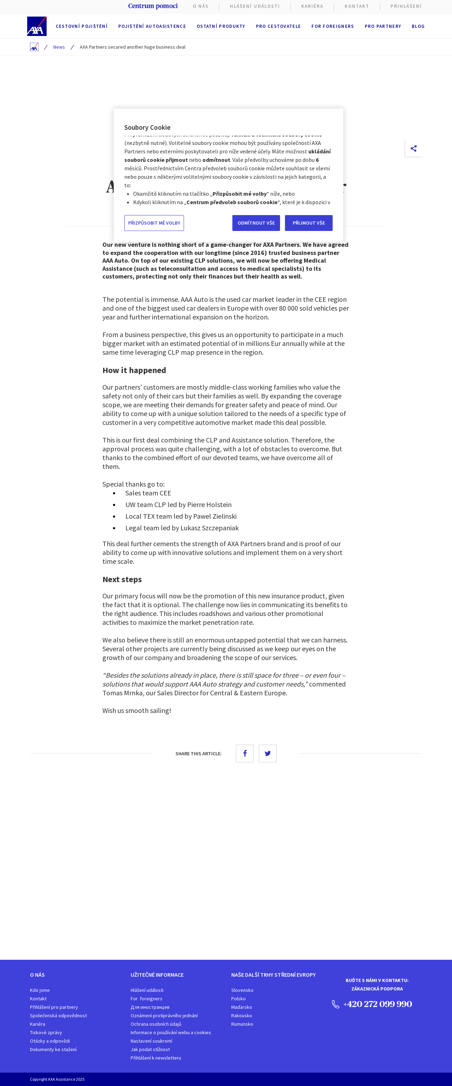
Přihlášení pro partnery (54, 1007)
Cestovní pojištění (82, 26)
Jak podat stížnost (150, 1049)
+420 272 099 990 (372, 1003)
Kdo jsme (40, 990)
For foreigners (332, 26)
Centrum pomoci (153, 6)
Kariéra (37, 1024)
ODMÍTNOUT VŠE (256, 223)
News (59, 47)
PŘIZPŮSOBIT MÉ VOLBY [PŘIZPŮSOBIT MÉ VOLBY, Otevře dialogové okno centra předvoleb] (154, 223)
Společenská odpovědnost (58, 1015)
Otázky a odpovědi (50, 1041)
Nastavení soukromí (151, 1041)
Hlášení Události (255, 6)
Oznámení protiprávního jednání (164, 1015)
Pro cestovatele (278, 26)
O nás (201, 6)
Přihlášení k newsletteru (156, 1058)
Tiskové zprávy (46, 1032)
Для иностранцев (150, 1007)
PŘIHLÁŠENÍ (406, 6)
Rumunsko (242, 1024)
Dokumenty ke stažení (53, 1049)
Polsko (238, 998)
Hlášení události (147, 990)
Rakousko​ (241, 1015)
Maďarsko (241, 1007)
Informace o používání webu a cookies (171, 1032)
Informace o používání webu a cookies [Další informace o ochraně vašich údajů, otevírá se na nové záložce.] (175, 202)
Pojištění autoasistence (152, 26)
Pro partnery (383, 26)
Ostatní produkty (221, 26)
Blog (418, 26)
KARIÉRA (312, 6)
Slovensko (242, 990)
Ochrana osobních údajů (156, 1024)
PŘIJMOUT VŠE (309, 223)
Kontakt (357, 6)
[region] (228, 175)
